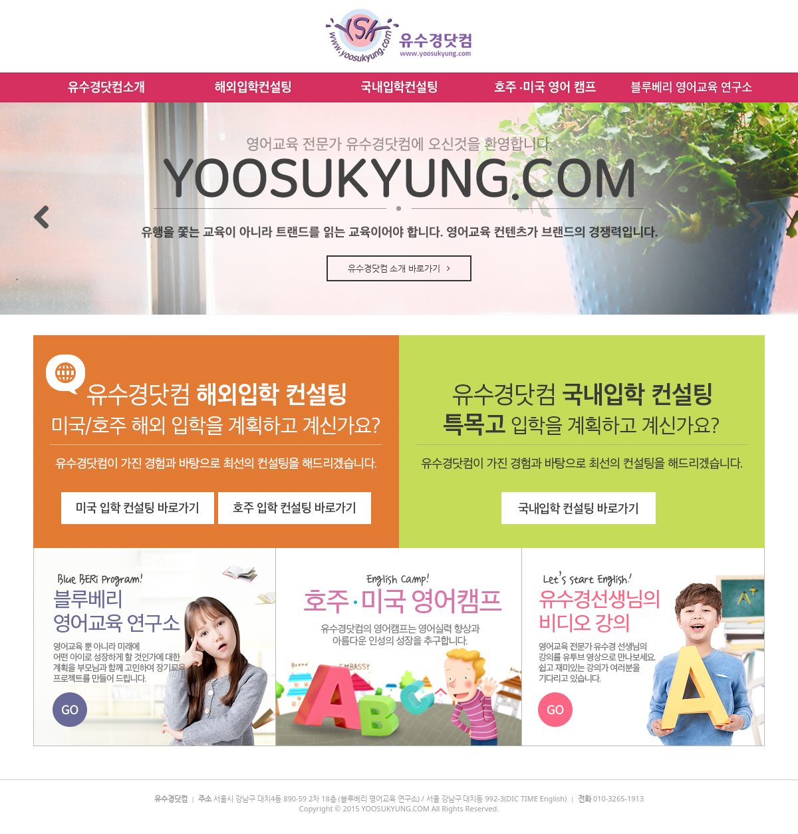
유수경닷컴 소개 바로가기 (399, 268)
